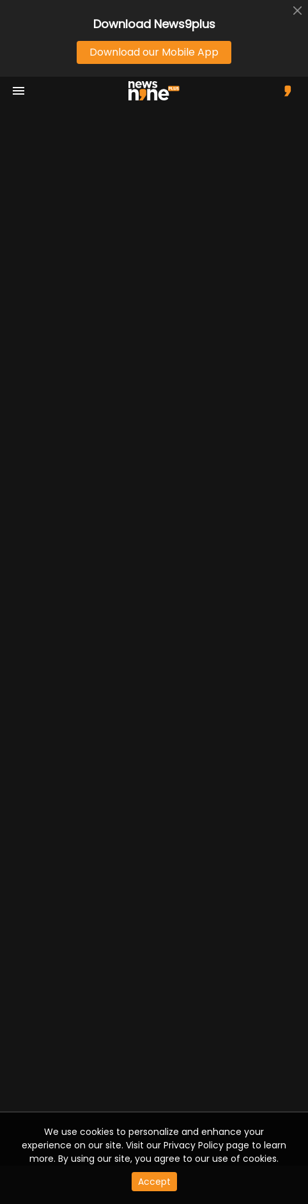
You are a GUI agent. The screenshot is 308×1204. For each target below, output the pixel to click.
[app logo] (158, 91)
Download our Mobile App (154, 52)
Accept (154, 1181)
